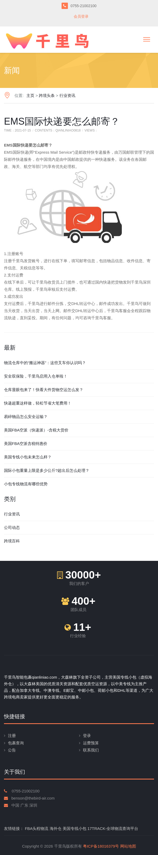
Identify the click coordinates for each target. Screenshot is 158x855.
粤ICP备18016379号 (101, 846)
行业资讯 (67, 95)
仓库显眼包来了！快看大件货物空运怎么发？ (43, 389)
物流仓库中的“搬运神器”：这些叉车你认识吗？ (45, 362)
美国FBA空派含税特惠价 (25, 443)
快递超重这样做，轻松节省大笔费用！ (37, 403)
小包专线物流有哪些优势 (26, 484)
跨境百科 (12, 541)
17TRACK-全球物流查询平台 (112, 828)
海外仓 (56, 828)
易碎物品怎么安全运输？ (26, 416)
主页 (30, 95)
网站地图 (128, 846)
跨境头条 (47, 95)
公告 (12, 750)
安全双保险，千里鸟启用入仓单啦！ (35, 376)
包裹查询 (16, 743)
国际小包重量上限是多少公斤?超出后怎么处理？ (46, 470)
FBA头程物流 (36, 828)
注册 (12, 735)
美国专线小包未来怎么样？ (28, 457)
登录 (87, 735)
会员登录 (81, 16)
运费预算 (91, 743)
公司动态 (12, 527)
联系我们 (91, 750)
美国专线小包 (74, 828)
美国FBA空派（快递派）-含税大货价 (36, 430)
